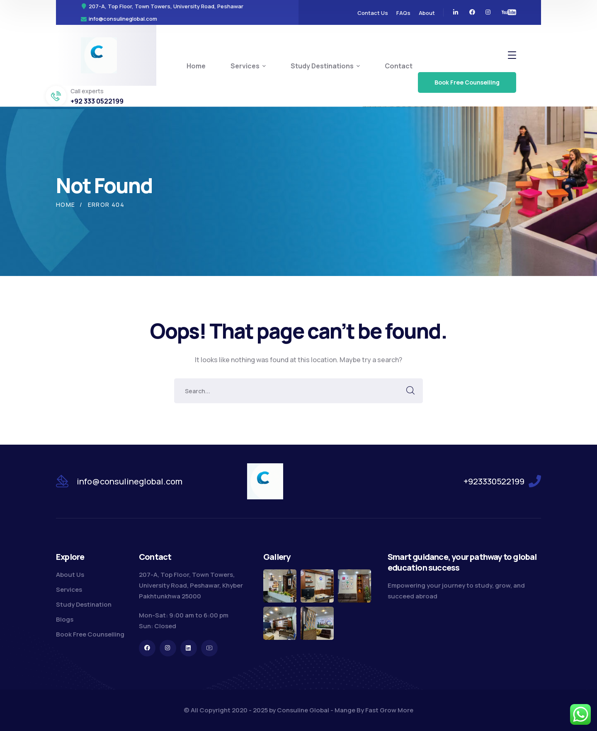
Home (65, 204)
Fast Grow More (389, 710)
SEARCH (410, 390)
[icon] (456, 12)
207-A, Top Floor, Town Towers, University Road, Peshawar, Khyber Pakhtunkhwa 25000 (191, 585)
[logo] (99, 54)
